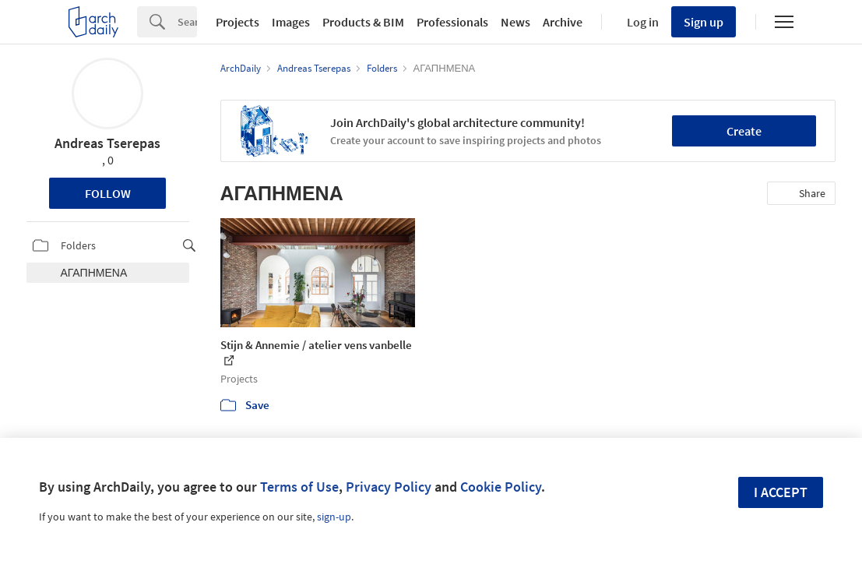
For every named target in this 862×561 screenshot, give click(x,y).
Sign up (703, 22)
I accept (780, 492)
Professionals (452, 22)
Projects (237, 22)
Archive (562, 22)
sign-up (334, 517)
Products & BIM (363, 22)
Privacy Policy (388, 487)
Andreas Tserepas (107, 143)
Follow (108, 193)
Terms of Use (299, 487)
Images (291, 22)
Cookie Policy (500, 487)
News (515, 22)
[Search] (187, 21)
